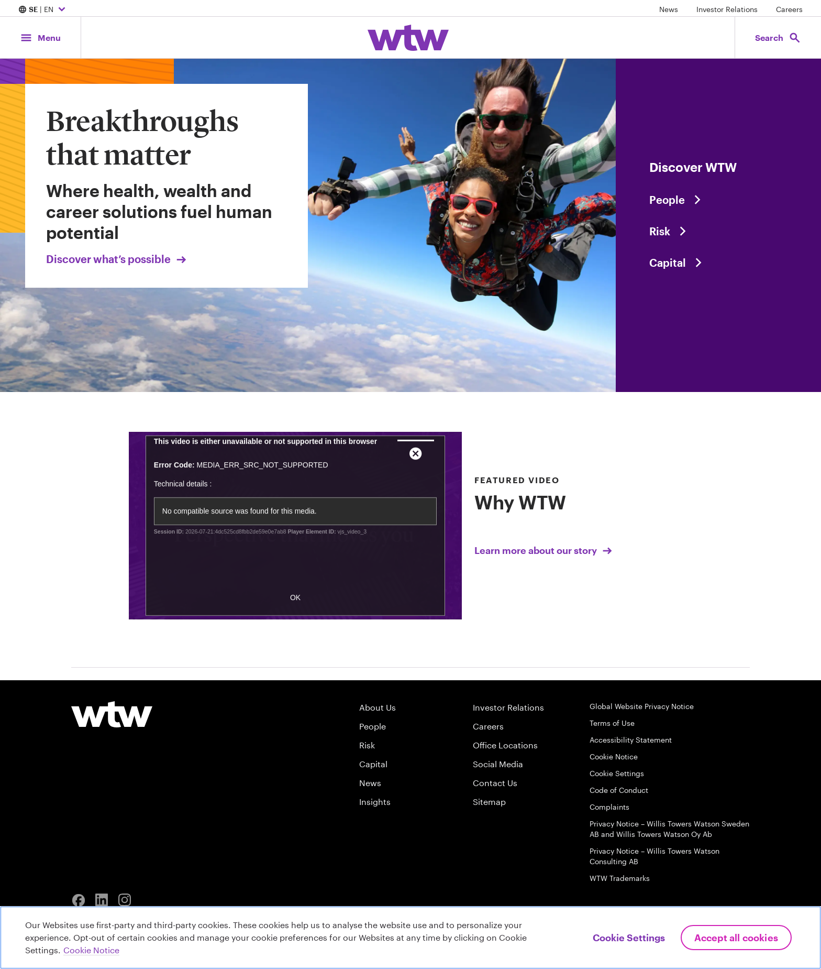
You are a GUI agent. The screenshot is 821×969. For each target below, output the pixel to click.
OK (295, 610)
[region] (410, 937)
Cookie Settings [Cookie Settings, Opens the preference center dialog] (629, 937)
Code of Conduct (619, 790)
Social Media (498, 764)
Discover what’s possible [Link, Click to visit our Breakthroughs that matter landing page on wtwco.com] (117, 259)
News (668, 9)
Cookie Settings (617, 773)
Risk (367, 745)
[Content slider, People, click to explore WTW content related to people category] (718, 199)
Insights (375, 802)
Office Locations (505, 745)
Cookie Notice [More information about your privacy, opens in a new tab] (91, 950)
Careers (789, 9)
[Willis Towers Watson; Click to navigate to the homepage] (408, 37)
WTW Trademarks (620, 878)
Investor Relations (727, 9)
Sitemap (489, 802)
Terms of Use (612, 722)
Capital (373, 764)
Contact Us (495, 783)
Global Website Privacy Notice (642, 706)
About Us (377, 707)
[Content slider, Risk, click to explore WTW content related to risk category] (718, 231)
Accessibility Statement (631, 739)
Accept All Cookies (736, 937)
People (372, 726)
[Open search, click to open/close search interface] (778, 37)
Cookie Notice (614, 756)
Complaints (609, 806)
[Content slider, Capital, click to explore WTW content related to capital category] (718, 262)
